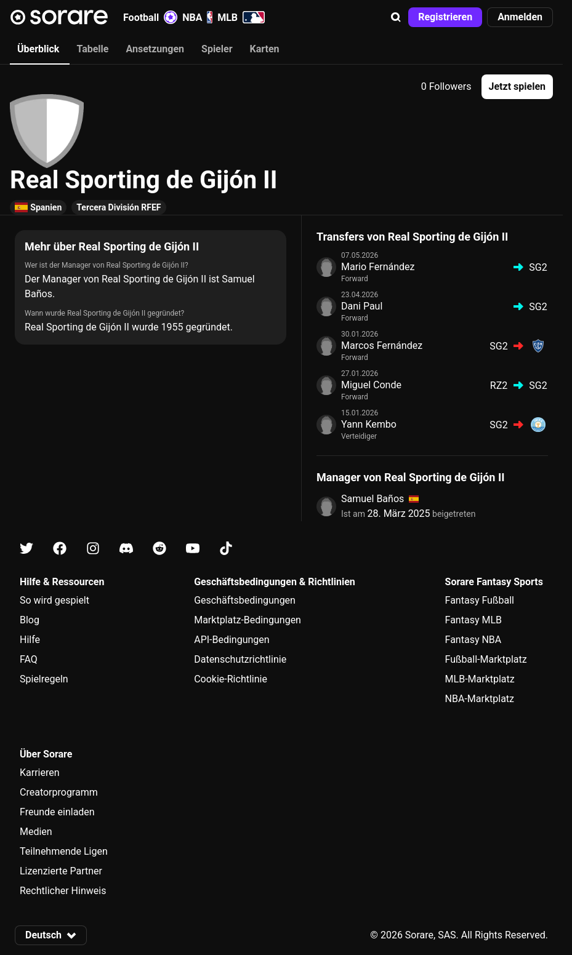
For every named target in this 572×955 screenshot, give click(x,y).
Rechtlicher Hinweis (63, 891)
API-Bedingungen (231, 639)
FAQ (29, 659)
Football (150, 17)
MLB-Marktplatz (480, 679)
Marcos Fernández (381, 345)
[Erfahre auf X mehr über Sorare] (26, 548)
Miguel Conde (371, 385)
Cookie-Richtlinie (230, 679)
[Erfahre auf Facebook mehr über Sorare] (59, 548)
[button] (396, 17)
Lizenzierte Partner (61, 871)
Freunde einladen (57, 812)
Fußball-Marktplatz (486, 659)
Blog (29, 620)
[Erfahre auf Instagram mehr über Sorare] (93, 548)
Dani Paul (361, 306)
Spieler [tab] (216, 49)
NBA (197, 17)
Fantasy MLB (473, 620)
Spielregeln (44, 679)
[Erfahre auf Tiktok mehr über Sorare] (226, 548)
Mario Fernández (377, 267)
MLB (241, 17)
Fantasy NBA (473, 639)
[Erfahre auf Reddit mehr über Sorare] (159, 548)
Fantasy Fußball (479, 600)
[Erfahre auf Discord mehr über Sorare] (126, 548)
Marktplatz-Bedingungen (247, 620)
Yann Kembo (369, 424)
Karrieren (40, 772)
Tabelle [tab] (92, 49)
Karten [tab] (265, 49)
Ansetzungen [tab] (155, 49)
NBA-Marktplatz (479, 699)
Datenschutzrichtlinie (240, 659)
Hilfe (30, 639)
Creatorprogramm (59, 792)
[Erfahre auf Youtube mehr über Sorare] (192, 548)
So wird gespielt (54, 600)
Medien (36, 831)
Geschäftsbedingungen (245, 600)
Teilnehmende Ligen (64, 851)
